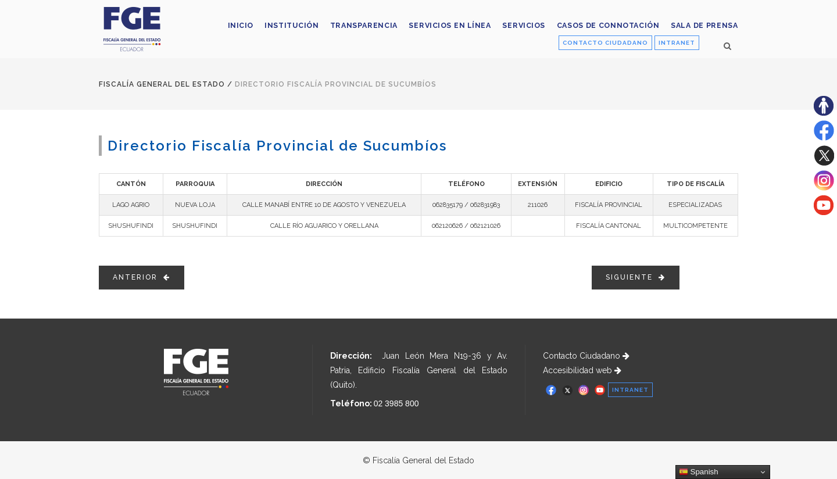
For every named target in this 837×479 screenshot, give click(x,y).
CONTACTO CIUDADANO (605, 43)
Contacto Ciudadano (586, 355)
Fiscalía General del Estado (162, 84)
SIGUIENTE (636, 277)
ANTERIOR (141, 277)
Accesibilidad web (582, 370)
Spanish (698, 472)
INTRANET (677, 43)
